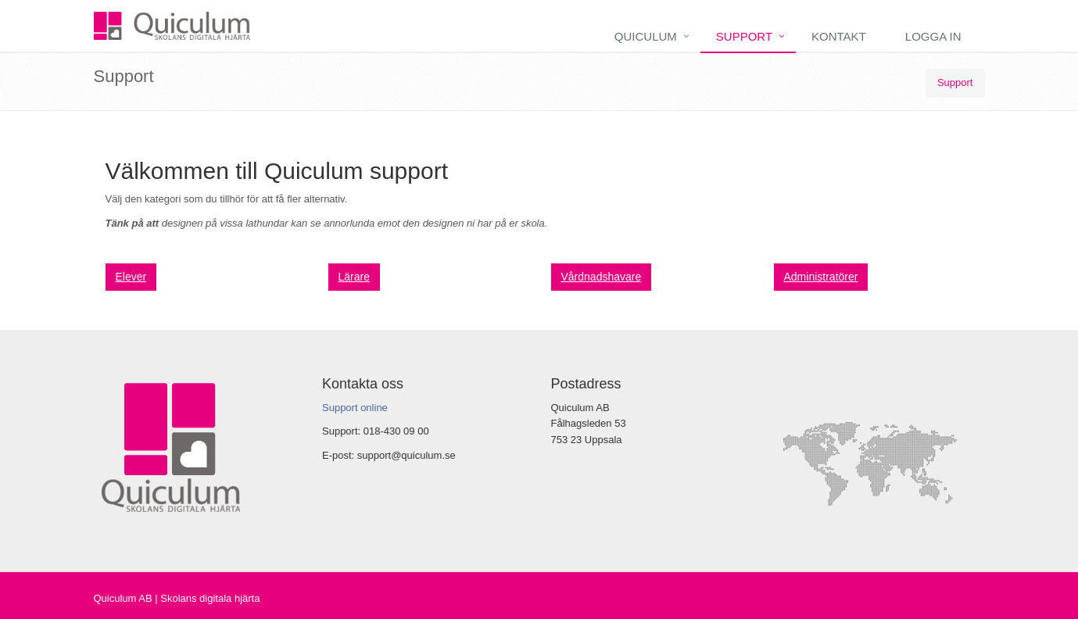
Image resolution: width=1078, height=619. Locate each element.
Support (744, 36)
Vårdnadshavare (601, 276)
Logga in (933, 36)
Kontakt (838, 36)
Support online (355, 407)
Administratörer (821, 276)
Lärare (354, 276)
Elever (131, 276)
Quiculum (645, 36)
